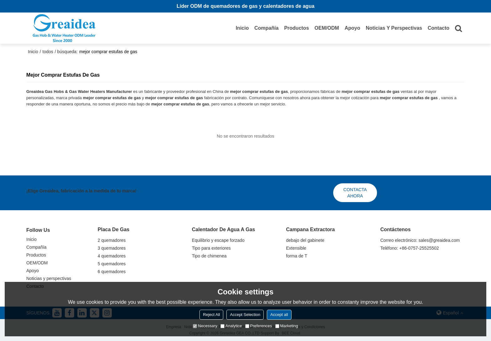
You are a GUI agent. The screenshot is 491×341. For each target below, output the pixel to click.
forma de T (296, 255)
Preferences (258, 325)
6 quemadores (112, 271)
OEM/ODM (326, 28)
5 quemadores (112, 263)
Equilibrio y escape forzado (218, 240)
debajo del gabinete (305, 240)
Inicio (242, 28)
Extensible (296, 248)
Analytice (231, 325)
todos (48, 51)
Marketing (286, 325)
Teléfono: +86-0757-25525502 (409, 248)
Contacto (438, 28)
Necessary (205, 325)
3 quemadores (112, 248)
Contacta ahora (355, 192)
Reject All (211, 314)
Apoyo (352, 28)
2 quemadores (112, 240)
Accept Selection (245, 314)
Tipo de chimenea (209, 255)
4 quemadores (112, 255)
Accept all (279, 314)
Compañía (266, 28)
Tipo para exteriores (211, 248)
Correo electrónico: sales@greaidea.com (420, 240)
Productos (296, 28)
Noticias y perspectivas (394, 28)
